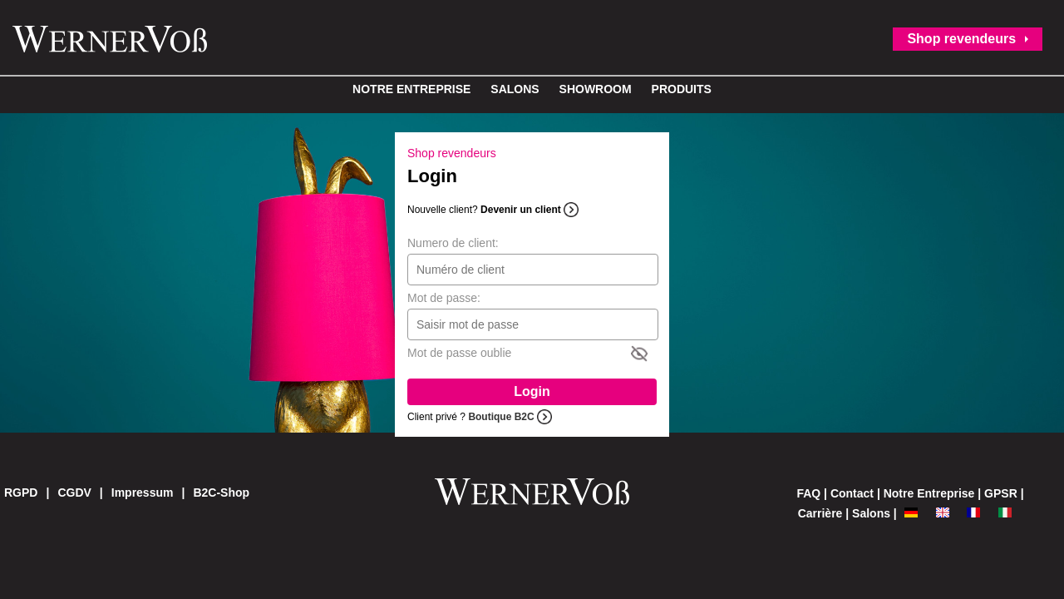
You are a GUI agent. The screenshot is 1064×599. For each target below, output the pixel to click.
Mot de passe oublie (459, 352)
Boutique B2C (501, 417)
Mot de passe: (443, 297)
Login (532, 391)
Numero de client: (453, 243)
